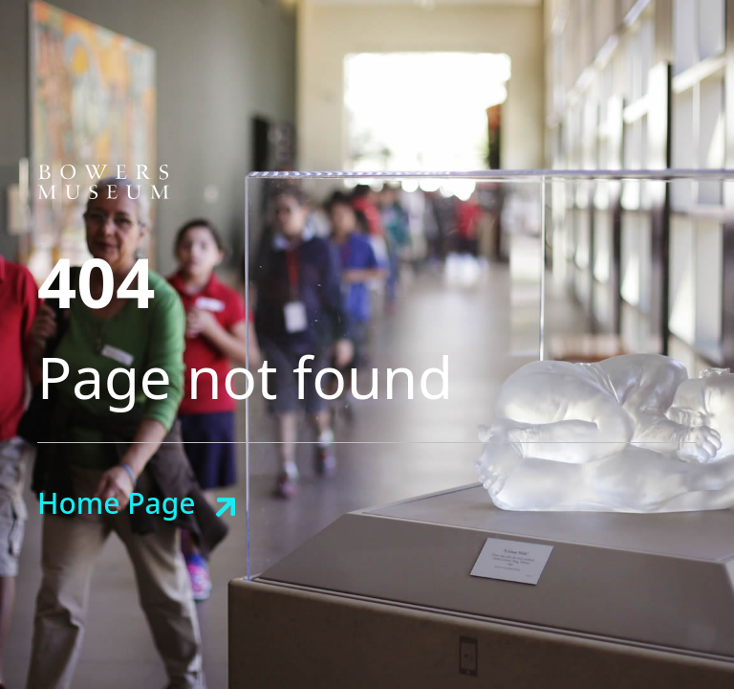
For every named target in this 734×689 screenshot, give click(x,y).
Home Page (116, 502)
